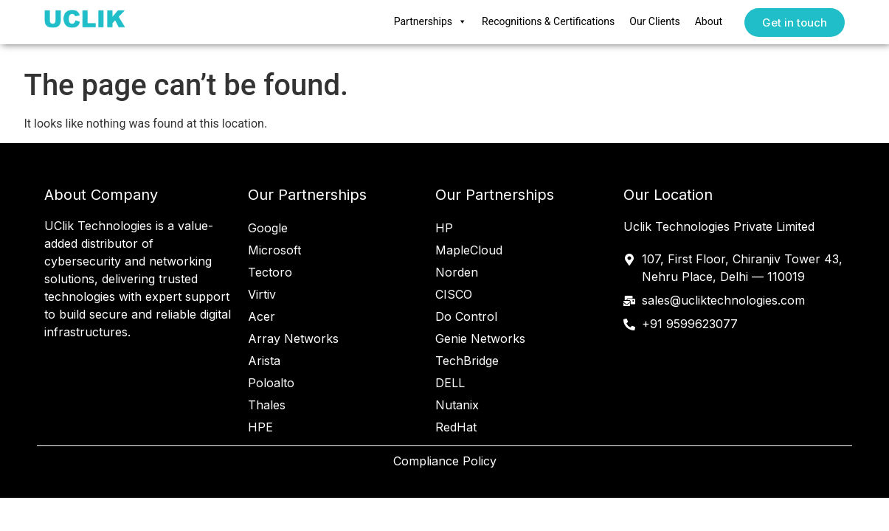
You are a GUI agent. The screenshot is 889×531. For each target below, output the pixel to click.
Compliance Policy (445, 461)
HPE (260, 427)
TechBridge (467, 360)
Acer (261, 316)
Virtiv (262, 294)
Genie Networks (480, 338)
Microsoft (274, 250)
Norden (456, 272)
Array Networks (293, 338)
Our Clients (654, 21)
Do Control (466, 316)
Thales (267, 405)
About (708, 21)
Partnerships (430, 22)
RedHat (456, 427)
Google (268, 228)
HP (444, 228)
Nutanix (457, 405)
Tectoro (270, 272)
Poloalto (271, 382)
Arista (264, 360)
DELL (450, 382)
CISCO (453, 294)
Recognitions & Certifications (548, 21)
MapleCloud (468, 250)
